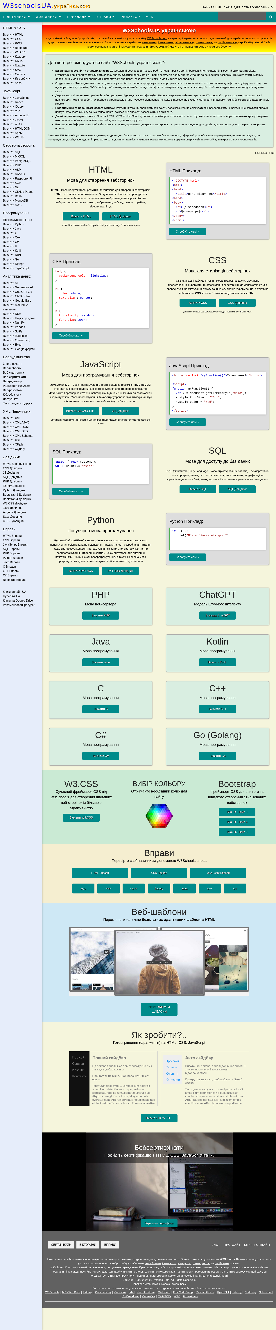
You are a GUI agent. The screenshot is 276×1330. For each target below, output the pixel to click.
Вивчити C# (11, 241)
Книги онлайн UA (14, 591)
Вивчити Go (11, 259)
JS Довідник (11, 472)
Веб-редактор (12, 381)
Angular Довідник (14, 512)
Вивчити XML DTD (15, 431)
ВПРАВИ (105, 17)
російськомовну (228, 42)
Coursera (120, 1292)
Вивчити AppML (13, 133)
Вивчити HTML (13, 34)
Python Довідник (14, 490)
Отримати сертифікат (159, 1223)
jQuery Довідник (14, 485)
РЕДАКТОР (130, 17)
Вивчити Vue (11, 111)
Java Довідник (12, 507)
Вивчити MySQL (14, 156)
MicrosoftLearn (205, 1292)
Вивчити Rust (12, 255)
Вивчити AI (10, 283)
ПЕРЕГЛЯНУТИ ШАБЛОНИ (159, 1009)
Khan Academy (146, 1292)
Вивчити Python (13, 224)
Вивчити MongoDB (15, 200)
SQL (83, 888)
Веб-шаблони (12, 368)
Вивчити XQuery (14, 448)
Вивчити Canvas (14, 74)
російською (222, 1263)
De (265, 152)
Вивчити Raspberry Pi (17, 178)
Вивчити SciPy (12, 331)
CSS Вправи (11, 540)
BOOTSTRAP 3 (237, 812)
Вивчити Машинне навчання (15, 307)
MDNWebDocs (71, 1292)
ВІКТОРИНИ (87, 1244)
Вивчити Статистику (16, 340)
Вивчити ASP (12, 169)
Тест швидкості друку (17, 403)
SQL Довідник (12, 477)
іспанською (169, 1263)
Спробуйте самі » (188, 231)
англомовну (149, 42)
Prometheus (190, 1296)
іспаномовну (166, 42)
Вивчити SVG (12, 69)
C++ (209, 888)
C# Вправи (10, 575)
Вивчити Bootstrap (15, 47)
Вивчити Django (13, 263)
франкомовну (204, 42)
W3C (177, 1296)
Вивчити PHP (12, 165)
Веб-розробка (12, 390)
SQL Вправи (11, 549)
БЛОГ (216, 1244)
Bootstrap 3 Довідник (17, 494)
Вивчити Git (11, 187)
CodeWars (148, 1296)
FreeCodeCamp (183, 1292)
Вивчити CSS (12, 39)
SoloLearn (265, 1292)
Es (261, 152)
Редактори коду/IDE (16, 385)
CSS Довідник (12, 468)
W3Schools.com (157, 38)
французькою (201, 1263)
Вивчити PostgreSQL (17, 160)
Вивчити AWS (12, 205)
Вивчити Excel (12, 344)
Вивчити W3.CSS (14, 52)
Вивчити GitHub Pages (18, 191)
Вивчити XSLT (12, 440)
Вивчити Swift (12, 182)
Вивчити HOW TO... (159, 1118)
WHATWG (164, 1296)
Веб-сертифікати (14, 377)
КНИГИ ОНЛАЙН (257, 1244)
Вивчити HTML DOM (17, 128)
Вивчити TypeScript (16, 268)
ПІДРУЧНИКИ (16, 17)
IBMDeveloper (130, 1296)
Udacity (237, 1292)
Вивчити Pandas (14, 327)
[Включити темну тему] (271, 17)
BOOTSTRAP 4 (237, 822)
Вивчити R (10, 246)
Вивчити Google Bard (17, 300)
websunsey (179, 1283)
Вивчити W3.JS (13, 137)
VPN (150, 17)
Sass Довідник (12, 516)
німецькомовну (184, 42)
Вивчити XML (12, 418)
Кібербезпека (12, 394)
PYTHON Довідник (120, 570)
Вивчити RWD (12, 43)
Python (134, 888)
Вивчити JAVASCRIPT (81, 410)
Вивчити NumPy (14, 322)
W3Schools (52, 1292)
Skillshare (164, 1292)
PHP (108, 888)
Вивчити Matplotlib (15, 335)
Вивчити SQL (12, 152)
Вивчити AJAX (12, 124)
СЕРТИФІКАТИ (61, 1244)
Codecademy (103, 1292)
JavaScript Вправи (15, 544)
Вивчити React (13, 102)
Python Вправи (13, 557)
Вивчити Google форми (19, 349)
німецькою (184, 1263)
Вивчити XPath (13, 444)
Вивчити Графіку (14, 65)
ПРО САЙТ (232, 1244)
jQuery (159, 888)
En (257, 152)
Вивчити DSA (12, 313)
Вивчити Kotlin (12, 250)
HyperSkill (223, 1292)
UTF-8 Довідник (13, 521)
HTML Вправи (12, 535)
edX (131, 1292)
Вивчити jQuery (13, 106)
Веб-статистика (13, 372)
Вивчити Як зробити (16, 78)
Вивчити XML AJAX (16, 422)
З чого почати (12, 363)
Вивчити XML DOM (15, 426)
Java (184, 888)
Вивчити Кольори (14, 56)
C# (235, 888)
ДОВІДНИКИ (48, 17)
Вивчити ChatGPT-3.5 (17, 291)
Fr (269, 152)
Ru (273, 152)
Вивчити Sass (12, 83)
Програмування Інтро (17, 219)
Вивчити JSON (13, 119)
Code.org (250, 1292)
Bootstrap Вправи (14, 579)
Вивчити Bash (12, 196)
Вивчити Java (12, 228)
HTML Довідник (120, 216)
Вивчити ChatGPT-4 (16, 296)
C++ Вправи (11, 571)
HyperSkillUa (11, 596)
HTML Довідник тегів (17, 463)
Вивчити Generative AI (18, 287)
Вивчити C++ (12, 237)
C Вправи (9, 566)
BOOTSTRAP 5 (237, 831)
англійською (153, 1263)
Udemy (87, 1292)
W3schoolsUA (47, 5)
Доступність (11, 399)
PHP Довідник (12, 481)
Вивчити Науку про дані (19, 318)
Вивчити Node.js (14, 174)
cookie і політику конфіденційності (206, 1275)
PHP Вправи (11, 553)
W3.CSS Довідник (15, 503)
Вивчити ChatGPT (217, 615)
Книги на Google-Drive (18, 600)
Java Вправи (11, 562)
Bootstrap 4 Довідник (17, 499)
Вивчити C (10, 233)
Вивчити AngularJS (15, 115)
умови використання (170, 1275)
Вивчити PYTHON (81, 570)
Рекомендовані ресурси (19, 605)
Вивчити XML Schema (18, 435)
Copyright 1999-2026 (135, 1279)
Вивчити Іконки (13, 61)
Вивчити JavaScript (16, 97)
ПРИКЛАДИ (79, 17)
